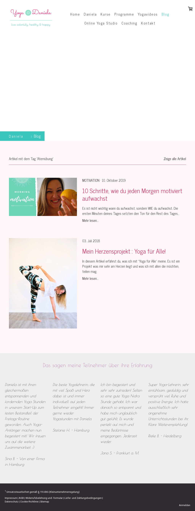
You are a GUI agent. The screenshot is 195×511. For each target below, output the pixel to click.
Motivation (90, 180)
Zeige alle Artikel (175, 158)
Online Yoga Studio (101, 23)
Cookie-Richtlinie (29, 501)
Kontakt (148, 23)
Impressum (11, 498)
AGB (21, 498)
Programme (124, 14)
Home (75, 14)
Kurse (106, 14)
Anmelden (184, 505)
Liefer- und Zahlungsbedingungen (83, 498)
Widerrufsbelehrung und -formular (44, 498)
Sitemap (44, 501)
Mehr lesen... (90, 220)
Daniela (90, 14)
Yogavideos (148, 14)
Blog (165, 14)
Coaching (129, 23)
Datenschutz (11, 501)
